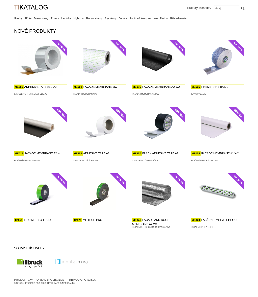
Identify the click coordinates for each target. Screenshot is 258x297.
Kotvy (164, 18)
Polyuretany (94, 18)
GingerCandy (67, 283)
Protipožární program (143, 18)
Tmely (55, 18)
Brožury (192, 7)
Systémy (110, 18)
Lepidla (66, 18)
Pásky (18, 18)
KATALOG (31, 8)
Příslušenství (178, 18)
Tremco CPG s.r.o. (36, 283)
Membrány (41, 18)
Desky (123, 18)
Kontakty (205, 7)
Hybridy (78, 18)
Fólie (28, 18)
